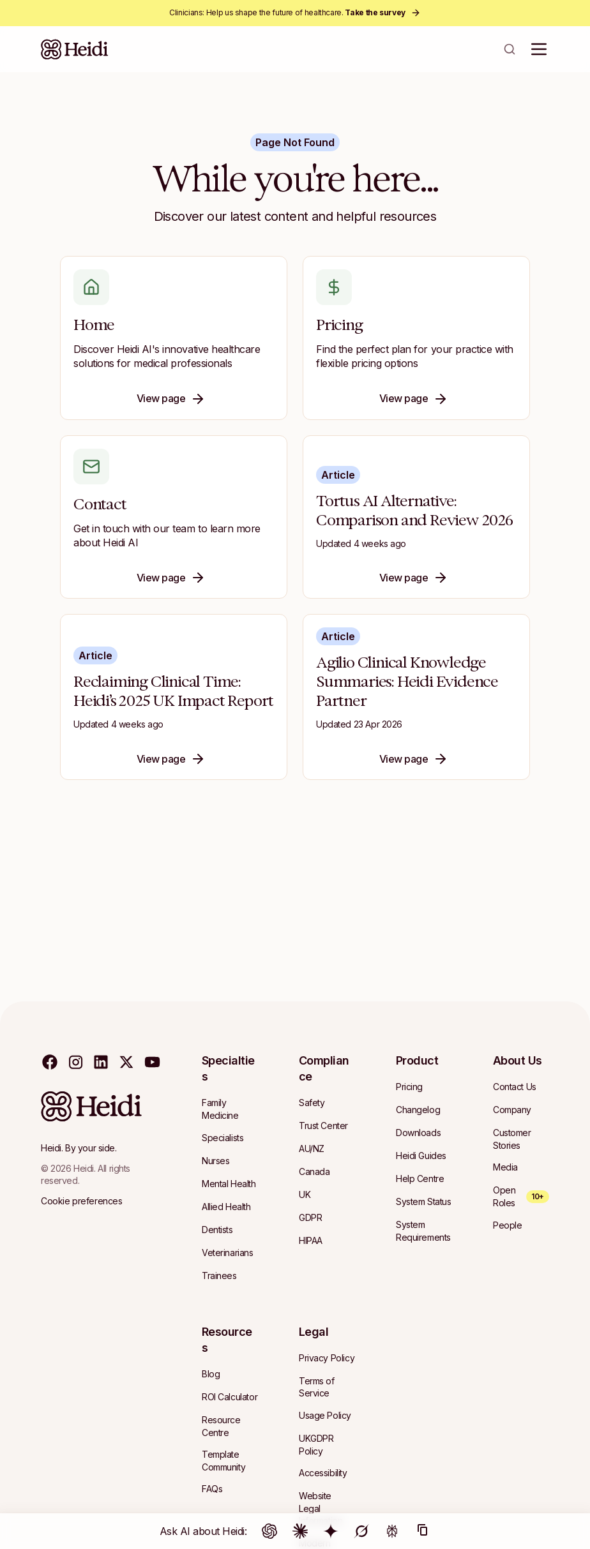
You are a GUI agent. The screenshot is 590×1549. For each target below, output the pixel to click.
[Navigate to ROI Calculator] (229, 1397)
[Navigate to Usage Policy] (325, 1415)
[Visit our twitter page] (126, 1061)
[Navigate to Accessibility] (323, 1473)
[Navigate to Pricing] (409, 1087)
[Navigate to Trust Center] (323, 1125)
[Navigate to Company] (512, 1110)
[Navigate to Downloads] (418, 1132)
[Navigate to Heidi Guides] (421, 1155)
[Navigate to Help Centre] (420, 1178)
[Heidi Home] (75, 49)
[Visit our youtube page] (152, 1061)
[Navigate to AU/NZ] (311, 1148)
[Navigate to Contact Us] (514, 1087)
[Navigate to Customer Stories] (521, 1138)
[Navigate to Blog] (211, 1374)
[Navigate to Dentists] (217, 1229)
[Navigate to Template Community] (230, 1460)
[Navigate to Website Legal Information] (327, 1508)
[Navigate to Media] (505, 1167)
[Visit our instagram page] (75, 1061)
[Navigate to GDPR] (310, 1217)
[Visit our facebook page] (50, 1061)
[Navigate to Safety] (311, 1102)
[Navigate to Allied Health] (226, 1207)
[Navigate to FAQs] (212, 1489)
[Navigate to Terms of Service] (327, 1387)
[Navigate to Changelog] (418, 1110)
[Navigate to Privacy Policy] (326, 1358)
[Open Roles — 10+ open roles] (521, 1196)
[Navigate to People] (507, 1225)
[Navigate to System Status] (423, 1201)
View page (171, 399)
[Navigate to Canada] (314, 1171)
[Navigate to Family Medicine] (230, 1108)
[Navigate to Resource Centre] (230, 1426)
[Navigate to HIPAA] (310, 1240)
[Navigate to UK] (304, 1194)
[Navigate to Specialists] (222, 1138)
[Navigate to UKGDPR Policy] (327, 1444)
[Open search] (509, 49)
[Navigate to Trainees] (219, 1275)
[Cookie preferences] (81, 1201)
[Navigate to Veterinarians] (227, 1252)
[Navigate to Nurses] (215, 1161)
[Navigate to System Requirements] (424, 1230)
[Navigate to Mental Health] (229, 1184)
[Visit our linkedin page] (101, 1061)
